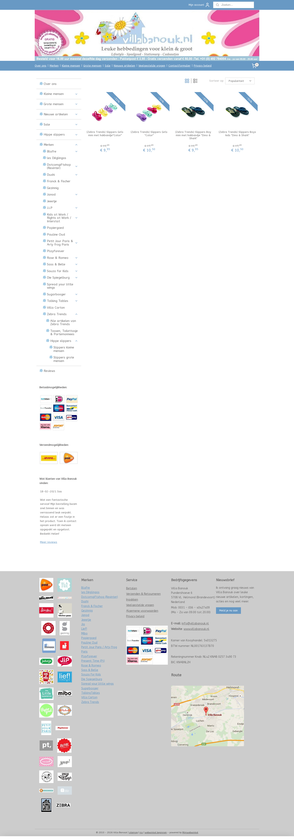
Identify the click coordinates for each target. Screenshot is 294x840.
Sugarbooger (62, 294)
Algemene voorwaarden (142, 611)
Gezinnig (53, 188)
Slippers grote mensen (63, 359)
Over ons (40, 65)
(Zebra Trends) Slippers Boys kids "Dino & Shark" (237, 133)
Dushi (62, 175)
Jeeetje (52, 201)
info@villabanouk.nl (195, 623)
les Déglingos (56, 158)
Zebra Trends (62, 314)
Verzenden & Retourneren (143, 594)
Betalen (131, 588)
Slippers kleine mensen (63, 349)
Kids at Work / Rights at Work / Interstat (62, 218)
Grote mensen (92, 65)
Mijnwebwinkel (190, 832)
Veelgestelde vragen (151, 65)
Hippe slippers (61, 134)
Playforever (55, 251)
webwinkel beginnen (156, 832)
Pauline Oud (56, 234)
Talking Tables (62, 301)
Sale (107, 65)
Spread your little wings (60, 286)
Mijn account (199, 4)
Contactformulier (179, 65)
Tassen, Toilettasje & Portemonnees (64, 332)
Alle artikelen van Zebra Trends (63, 322)
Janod (62, 194)
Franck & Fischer (58, 181)
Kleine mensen (71, 65)
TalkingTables (90, 693)
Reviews (49, 371)
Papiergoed (55, 228)
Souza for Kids (62, 271)
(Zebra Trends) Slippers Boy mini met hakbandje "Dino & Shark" (193, 135)
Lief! (84, 629)
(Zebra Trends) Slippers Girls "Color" (149, 133)
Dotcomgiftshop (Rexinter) (62, 166)
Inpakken (132, 599)
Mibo (84, 633)
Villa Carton (56, 307)
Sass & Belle (62, 264)
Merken (54, 65)
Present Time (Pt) (93, 661)
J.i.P (62, 208)
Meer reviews (48, 542)
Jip (83, 624)
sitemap (133, 832)
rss (141, 832)
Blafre (62, 151)
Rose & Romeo (62, 258)
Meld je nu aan (228, 610)
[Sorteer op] (239, 81)
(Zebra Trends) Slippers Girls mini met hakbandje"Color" (105, 133)
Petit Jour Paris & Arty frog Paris (62, 242)
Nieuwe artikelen (124, 65)
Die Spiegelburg (62, 277)
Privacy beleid (203, 65)
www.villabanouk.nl (196, 629)
